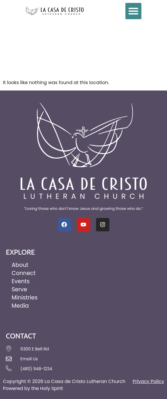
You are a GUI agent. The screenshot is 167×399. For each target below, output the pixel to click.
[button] (133, 11)
